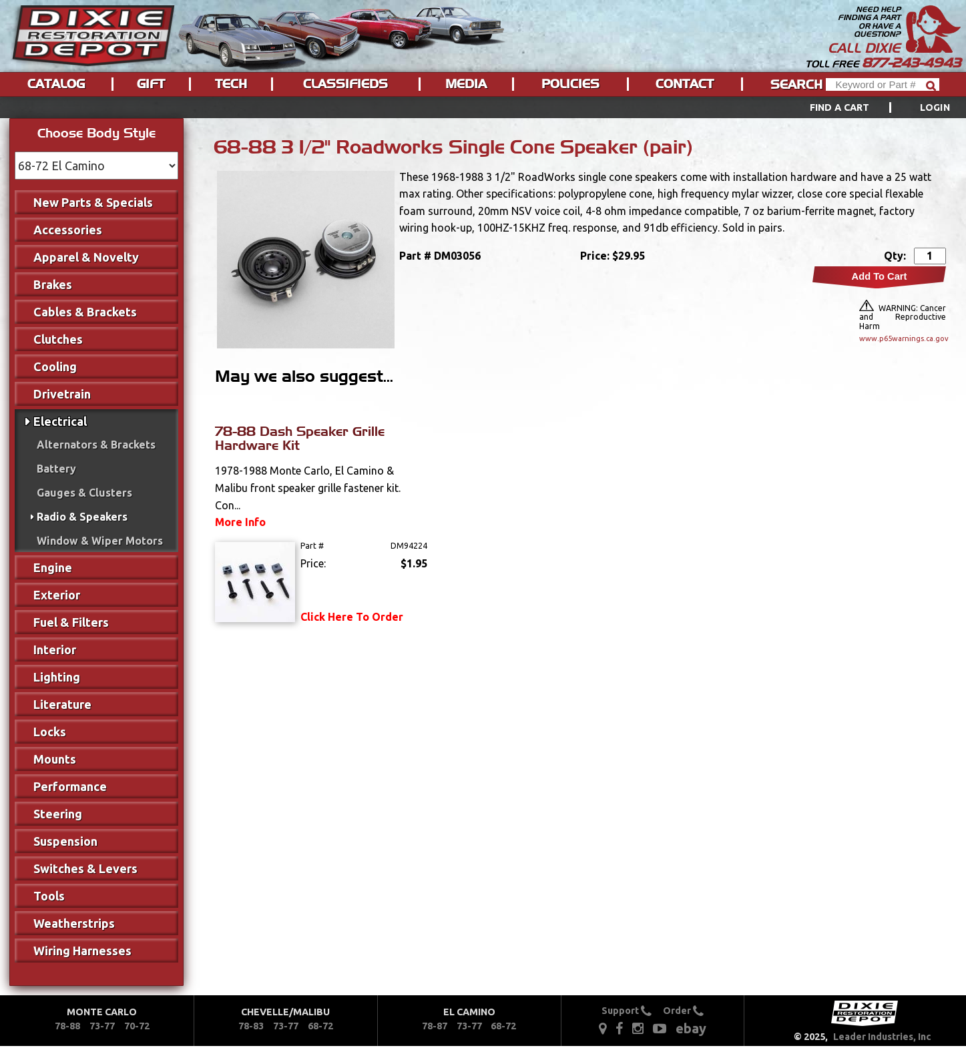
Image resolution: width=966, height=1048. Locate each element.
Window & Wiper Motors (100, 541)
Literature (62, 704)
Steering (57, 813)
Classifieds (345, 84)
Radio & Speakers (82, 517)
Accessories (67, 229)
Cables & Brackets (85, 311)
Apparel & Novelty (86, 257)
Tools (49, 895)
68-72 (320, 1026)
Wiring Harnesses (82, 950)
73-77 (102, 1026)
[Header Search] (882, 84)
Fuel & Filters (71, 622)
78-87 (434, 1026)
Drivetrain (62, 394)
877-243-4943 (911, 63)
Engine (52, 567)
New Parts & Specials (93, 202)
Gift (151, 84)
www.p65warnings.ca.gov (902, 338)
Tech (231, 84)
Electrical (60, 421)
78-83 (251, 1026)
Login (935, 107)
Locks (49, 731)
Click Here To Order (351, 617)
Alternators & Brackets (96, 445)
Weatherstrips (74, 923)
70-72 (137, 1026)
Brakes (52, 284)
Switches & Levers (85, 868)
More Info (240, 522)
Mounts (54, 759)
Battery (56, 469)
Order (683, 1010)
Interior (54, 649)
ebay (691, 1028)
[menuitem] (865, 107)
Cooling (55, 366)
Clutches (58, 339)
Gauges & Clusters (84, 493)
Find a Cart (840, 107)
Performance (70, 786)
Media (466, 84)
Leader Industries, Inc (882, 1036)
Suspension (65, 841)
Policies (570, 84)
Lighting (56, 677)
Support (626, 1010)
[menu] (483, 107)
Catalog (56, 84)
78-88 (67, 1026)
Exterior (56, 594)
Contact (685, 84)
